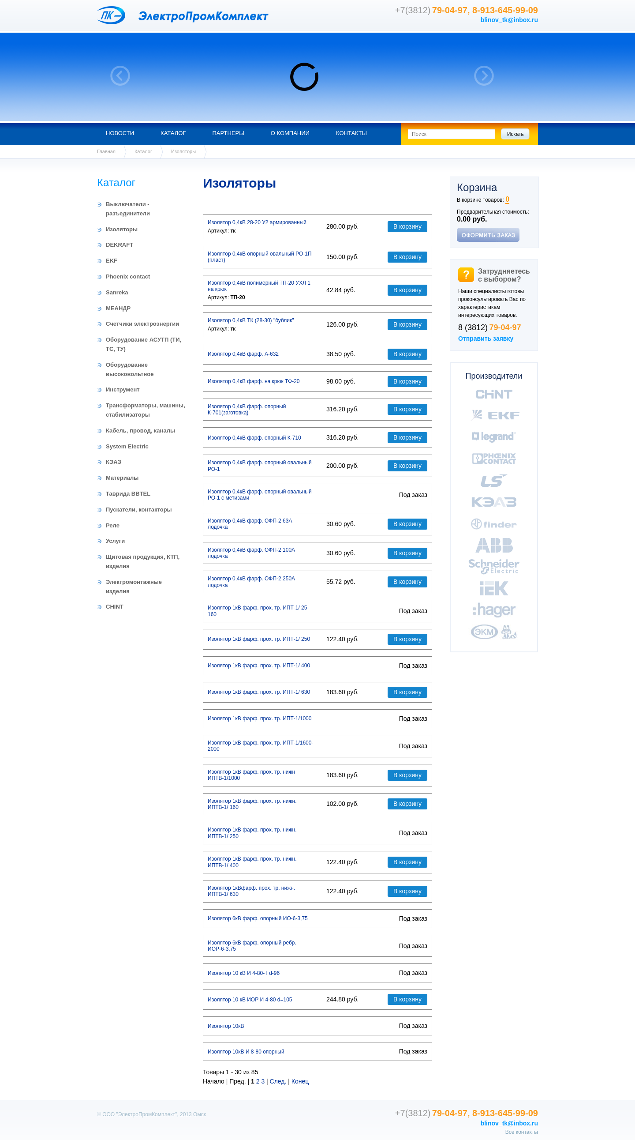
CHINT (114, 606)
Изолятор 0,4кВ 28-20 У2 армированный (257, 222)
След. (278, 1081)
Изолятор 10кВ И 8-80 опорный (246, 1052)
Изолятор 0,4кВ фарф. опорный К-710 (254, 438)
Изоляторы (122, 229)
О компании (290, 133)
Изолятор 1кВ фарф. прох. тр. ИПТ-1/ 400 (259, 665)
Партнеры (228, 133)
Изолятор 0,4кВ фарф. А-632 (243, 354)
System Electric (127, 446)
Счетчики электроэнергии (142, 323)
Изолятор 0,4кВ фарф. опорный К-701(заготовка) (247, 409)
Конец (300, 1081)
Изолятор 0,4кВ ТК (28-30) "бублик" (251, 320)
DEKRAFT (119, 244)
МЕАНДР (118, 308)
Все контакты (521, 1132)
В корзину (407, 226)
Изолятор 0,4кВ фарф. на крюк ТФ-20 (254, 381)
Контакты (351, 133)
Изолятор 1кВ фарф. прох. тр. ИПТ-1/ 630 (259, 692)
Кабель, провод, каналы (140, 430)
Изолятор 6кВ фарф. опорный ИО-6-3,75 (258, 918)
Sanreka (117, 292)
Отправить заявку (485, 338)
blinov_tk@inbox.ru (509, 19)
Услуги (115, 541)
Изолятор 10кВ (226, 1026)
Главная (106, 151)
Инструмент (123, 389)
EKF (111, 260)
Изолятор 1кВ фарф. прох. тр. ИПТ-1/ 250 (259, 639)
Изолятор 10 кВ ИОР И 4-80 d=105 (250, 1000)
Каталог (173, 133)
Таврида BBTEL (128, 493)
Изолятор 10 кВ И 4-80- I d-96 (244, 973)
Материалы (122, 477)
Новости (120, 133)
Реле (113, 525)
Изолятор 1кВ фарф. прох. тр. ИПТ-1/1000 (259, 718)
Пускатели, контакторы (139, 509)
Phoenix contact (128, 276)
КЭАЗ (113, 462)
